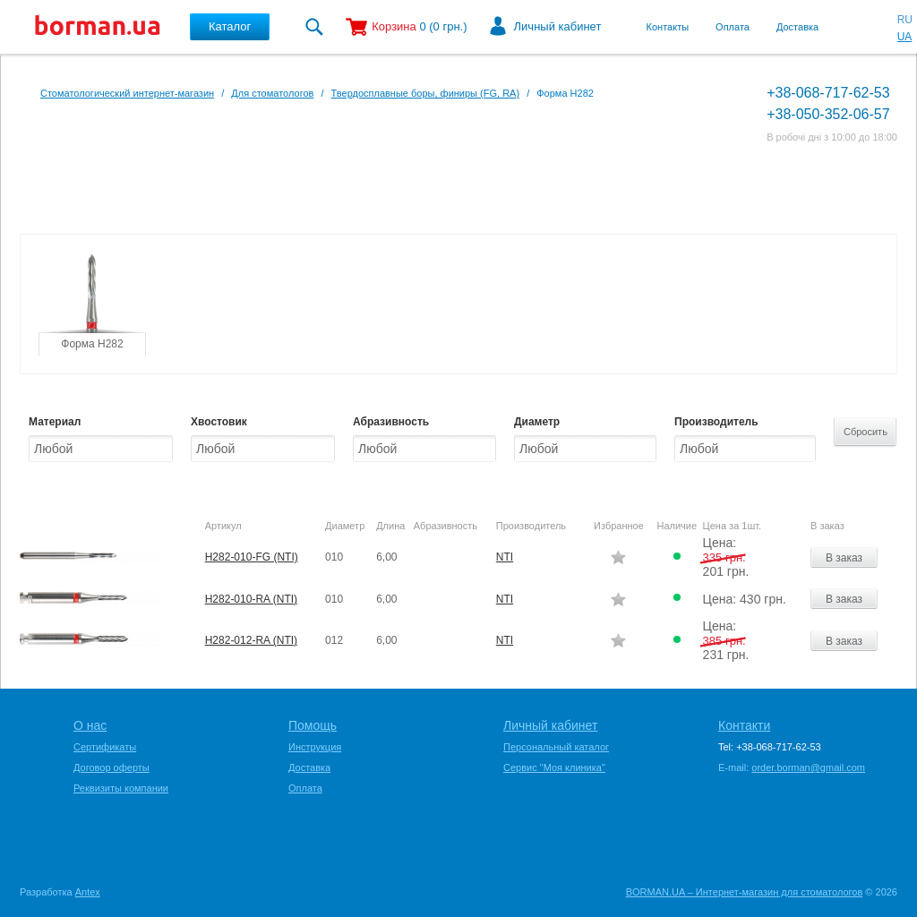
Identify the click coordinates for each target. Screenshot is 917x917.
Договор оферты (111, 767)
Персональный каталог (556, 746)
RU (905, 19)
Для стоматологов (272, 93)
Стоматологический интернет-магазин (127, 93)
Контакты (668, 26)
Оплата (733, 26)
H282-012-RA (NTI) (251, 640)
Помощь (312, 725)
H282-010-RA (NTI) (251, 599)
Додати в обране (618, 557)
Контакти (744, 725)
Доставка (797, 26)
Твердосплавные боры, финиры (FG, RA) (425, 93)
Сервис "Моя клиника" (554, 767)
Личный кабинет (558, 26)
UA (905, 36)
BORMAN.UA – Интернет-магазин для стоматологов (744, 892)
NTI (504, 557)
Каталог (230, 26)
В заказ (844, 558)
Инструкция (314, 746)
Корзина (394, 26)
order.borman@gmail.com (808, 767)
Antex (87, 892)
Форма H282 (92, 344)
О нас (90, 725)
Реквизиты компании (120, 788)
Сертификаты (104, 746)
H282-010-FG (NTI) (251, 557)
